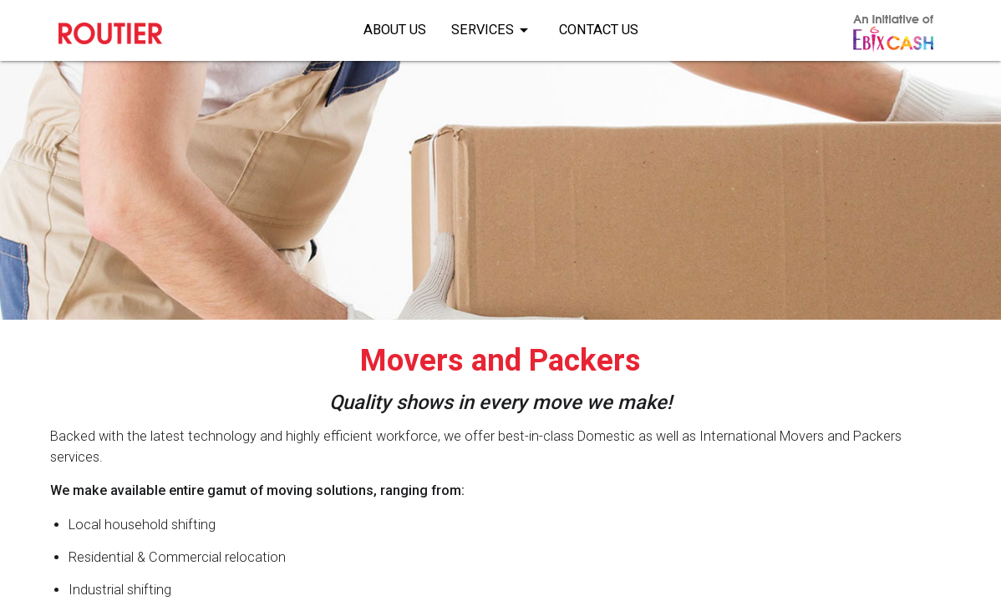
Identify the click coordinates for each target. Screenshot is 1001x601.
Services (492, 26)
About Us (394, 30)
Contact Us (598, 30)
